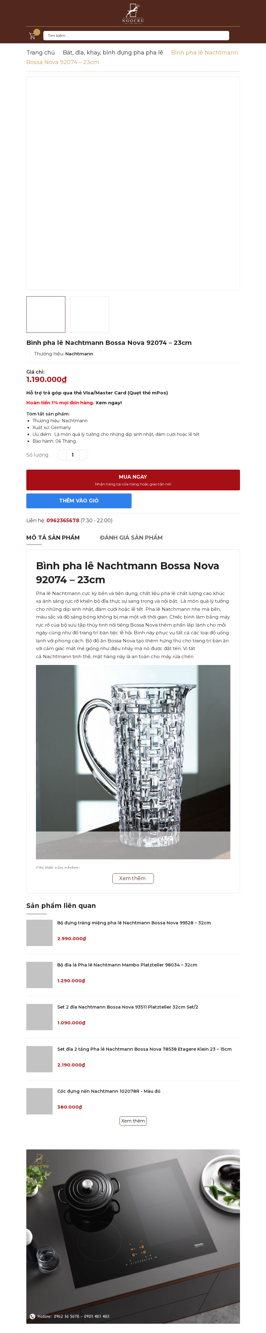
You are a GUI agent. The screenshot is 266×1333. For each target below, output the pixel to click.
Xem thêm (133, 1121)
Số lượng (37, 455)
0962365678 (62, 520)
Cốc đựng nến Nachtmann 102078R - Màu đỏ (108, 1091)
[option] (133, 183)
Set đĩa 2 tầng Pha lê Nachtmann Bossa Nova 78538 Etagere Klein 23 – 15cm (144, 1049)
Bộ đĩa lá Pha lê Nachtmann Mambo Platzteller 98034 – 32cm (127, 965)
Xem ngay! (108, 403)
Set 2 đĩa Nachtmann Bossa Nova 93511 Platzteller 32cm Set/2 (127, 1007)
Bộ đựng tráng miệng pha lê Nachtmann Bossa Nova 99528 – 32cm (134, 923)
